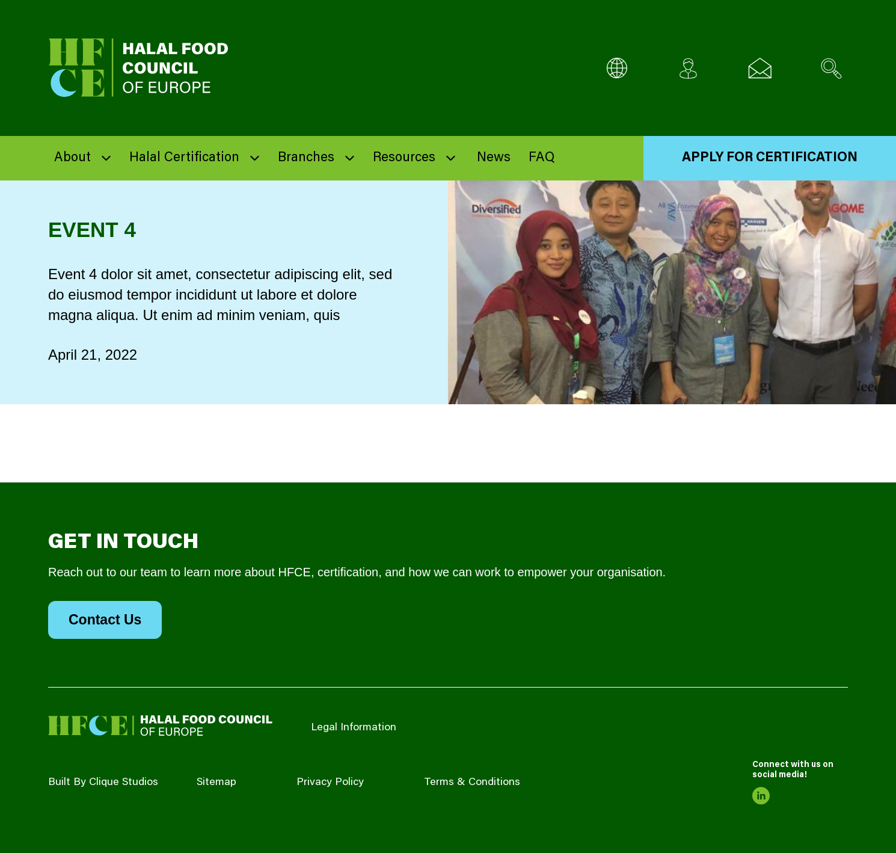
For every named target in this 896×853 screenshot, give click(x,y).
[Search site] (831, 68)
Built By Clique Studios (103, 782)
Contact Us (105, 619)
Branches (306, 158)
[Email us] (759, 68)
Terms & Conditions (472, 782)
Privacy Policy (330, 782)
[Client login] (688, 68)
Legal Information (353, 727)
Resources (404, 158)
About (72, 158)
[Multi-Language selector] (616, 68)
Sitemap (216, 782)
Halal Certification (184, 158)
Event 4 (92, 229)
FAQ (541, 158)
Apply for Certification (770, 158)
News (494, 158)
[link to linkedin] (761, 796)
